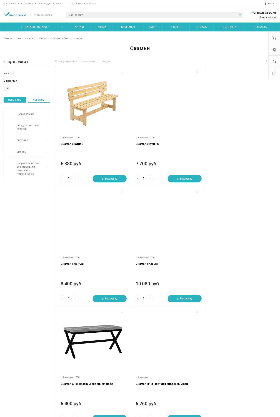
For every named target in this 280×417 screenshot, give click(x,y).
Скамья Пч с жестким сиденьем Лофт (234, 261)
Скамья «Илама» (72, 261)
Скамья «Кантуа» (219, 142)
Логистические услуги (64, 362)
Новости (8, 362)
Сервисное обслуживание (66, 372)
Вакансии (9, 378)
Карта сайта (154, 354)
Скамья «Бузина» (146, 142)
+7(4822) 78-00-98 (264, 12)
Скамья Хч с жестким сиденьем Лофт (160, 261)
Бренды (103, 372)
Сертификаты (12, 393)
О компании (11, 354)
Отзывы (8, 372)
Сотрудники (11, 383)
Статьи (8, 367)
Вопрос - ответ (107, 367)
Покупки (104, 362)
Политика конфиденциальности (22, 388)
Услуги (55, 354)
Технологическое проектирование (71, 367)
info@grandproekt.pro (85, 3)
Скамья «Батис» (72, 142)
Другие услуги (59, 378)
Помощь (104, 354)
